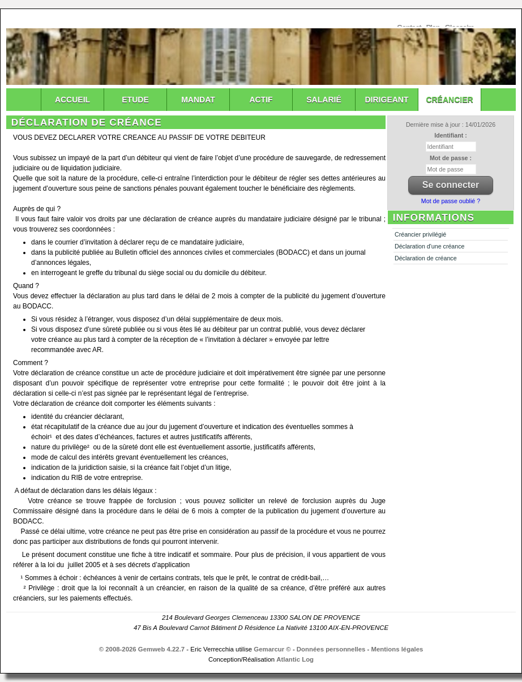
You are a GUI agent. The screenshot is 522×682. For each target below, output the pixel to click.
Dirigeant (387, 99)
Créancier (449, 99)
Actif (260, 99)
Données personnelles (331, 649)
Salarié (323, 99)
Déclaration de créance (426, 258)
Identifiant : (450, 135)
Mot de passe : (451, 158)
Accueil (72, 99)
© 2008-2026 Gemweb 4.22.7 (142, 649)
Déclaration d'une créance (429, 246)
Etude (135, 99)
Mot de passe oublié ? (450, 201)
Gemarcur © (272, 649)
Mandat (198, 99)
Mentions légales (397, 649)
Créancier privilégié (420, 234)
